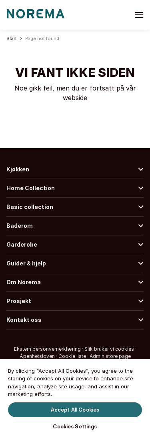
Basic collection (29, 206)
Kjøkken (17, 169)
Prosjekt (18, 300)
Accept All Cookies (75, 409)
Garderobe (21, 244)
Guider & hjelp (26, 263)
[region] (75, 397)
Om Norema (23, 282)
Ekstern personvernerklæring (47, 349)
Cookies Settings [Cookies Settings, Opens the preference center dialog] (75, 426)
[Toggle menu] (139, 14)
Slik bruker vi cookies (109, 349)
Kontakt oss (24, 319)
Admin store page (110, 356)
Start (11, 38)
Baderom (19, 225)
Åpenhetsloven (37, 356)
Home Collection (30, 188)
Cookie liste (72, 356)
